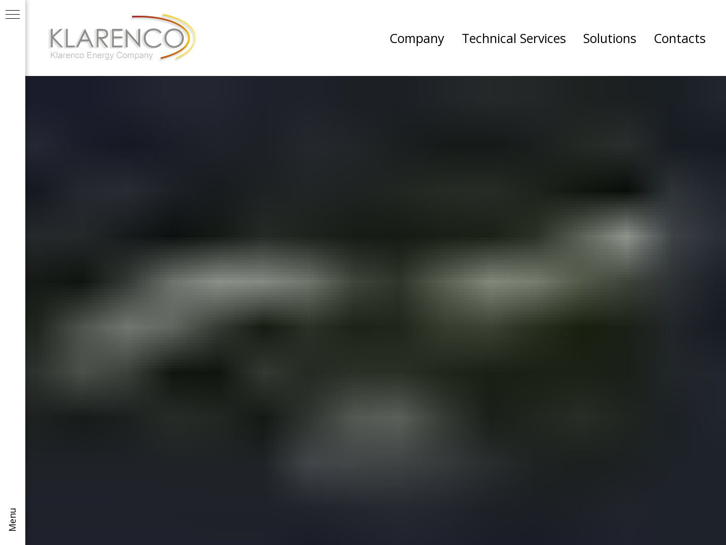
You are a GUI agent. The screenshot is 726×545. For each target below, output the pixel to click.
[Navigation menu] (13, 15)
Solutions (609, 38)
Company (417, 38)
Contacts (680, 38)
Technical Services (514, 38)
